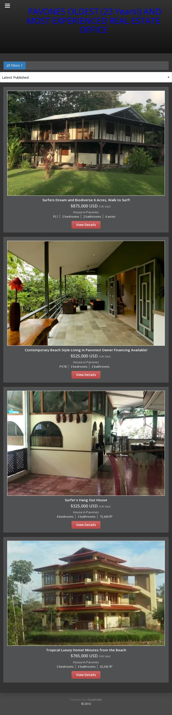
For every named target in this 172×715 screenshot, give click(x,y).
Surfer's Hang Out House (86, 500)
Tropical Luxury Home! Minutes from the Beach (86, 650)
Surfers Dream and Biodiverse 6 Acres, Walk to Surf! (86, 200)
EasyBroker (95, 699)
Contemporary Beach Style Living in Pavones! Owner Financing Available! (86, 350)
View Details (86, 224)
